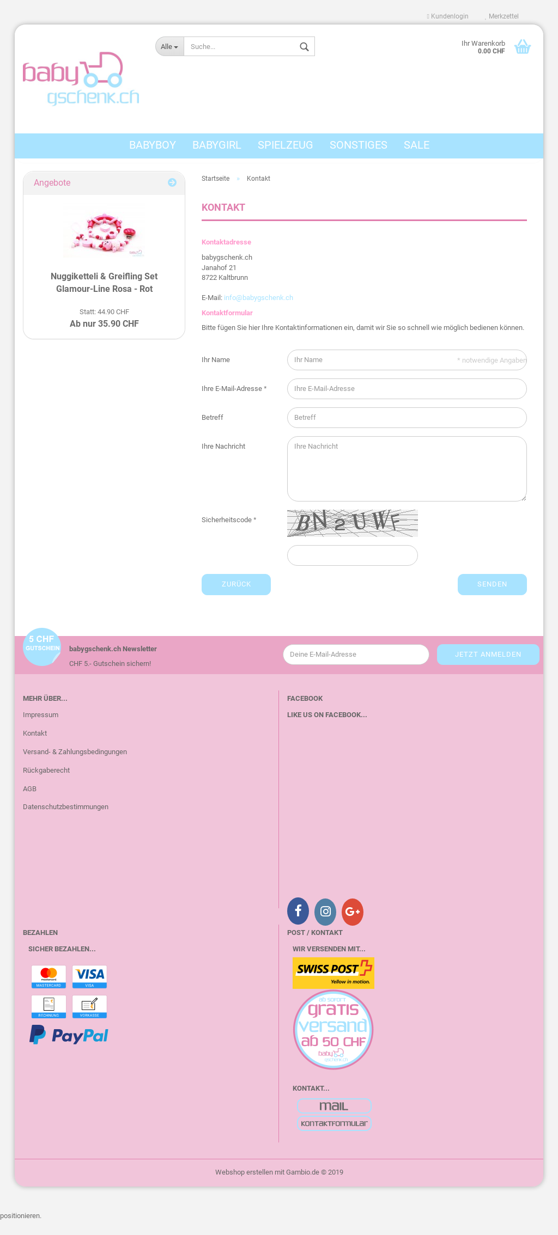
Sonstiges (358, 144)
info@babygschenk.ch (258, 312)
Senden (492, 598)
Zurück (236, 598)
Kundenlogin (448, 16)
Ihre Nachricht (223, 460)
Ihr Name (216, 374)
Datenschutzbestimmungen (65, 821)
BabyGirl (216, 144)
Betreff (212, 431)
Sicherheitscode (227, 534)
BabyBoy (152, 144)
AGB (30, 802)
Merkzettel (502, 16)
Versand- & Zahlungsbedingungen (75, 766)
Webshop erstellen (244, 1186)
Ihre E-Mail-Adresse (233, 403)
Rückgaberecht (46, 784)
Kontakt (35, 747)
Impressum (40, 729)
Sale (416, 144)
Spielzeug (285, 144)
